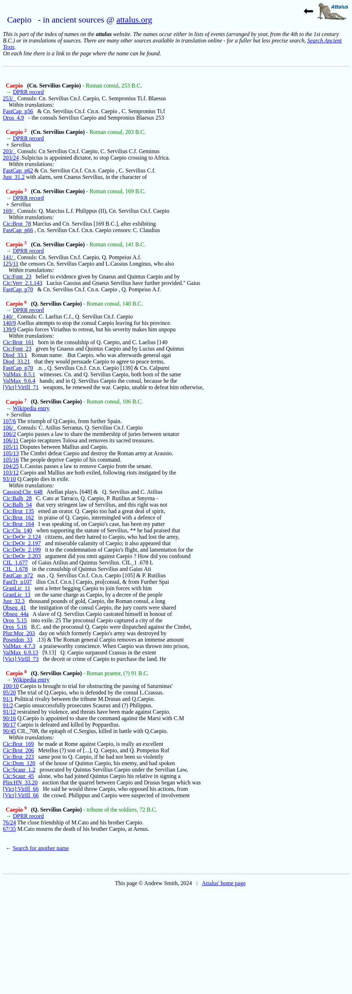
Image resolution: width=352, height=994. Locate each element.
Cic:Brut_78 (17, 224)
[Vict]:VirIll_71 (21, 387)
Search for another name (41, 848)
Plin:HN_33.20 (20, 782)
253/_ (9, 98)
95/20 (9, 692)
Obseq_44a (16, 614)
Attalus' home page (224, 883)
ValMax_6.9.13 (20, 652)
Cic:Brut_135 (18, 511)
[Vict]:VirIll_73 (21, 659)
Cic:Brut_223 (18, 757)
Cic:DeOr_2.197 (22, 543)
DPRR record (28, 92)
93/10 (9, 479)
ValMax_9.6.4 (19, 381)
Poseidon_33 (17, 640)
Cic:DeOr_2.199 (22, 550)
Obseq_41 (14, 607)
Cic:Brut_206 (18, 750)
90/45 (9, 731)
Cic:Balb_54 (17, 505)
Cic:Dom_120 (19, 763)
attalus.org (134, 19)
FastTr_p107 (17, 582)
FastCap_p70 (18, 289)
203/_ (9, 151)
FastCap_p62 (18, 170)
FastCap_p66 (18, 230)
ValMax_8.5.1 (19, 374)
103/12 (11, 473)
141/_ (9, 257)
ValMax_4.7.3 (19, 646)
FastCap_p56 (18, 111)
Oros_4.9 (13, 118)
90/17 (9, 725)
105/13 (11, 453)
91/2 (8, 705)
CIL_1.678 (15, 569)
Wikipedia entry (31, 408)
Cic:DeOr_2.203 (22, 556)
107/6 (9, 421)
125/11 (11, 264)
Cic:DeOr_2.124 (22, 537)
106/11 (11, 440)
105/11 (11, 447)
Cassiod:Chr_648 (22, 492)
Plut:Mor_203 (19, 633)
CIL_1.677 (15, 562)
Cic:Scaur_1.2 (19, 770)
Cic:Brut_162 (18, 517)
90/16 (9, 718)
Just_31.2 (14, 177)
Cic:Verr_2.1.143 (22, 283)
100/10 (11, 686)
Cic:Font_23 (17, 276)
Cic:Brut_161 (18, 342)
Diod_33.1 (15, 355)
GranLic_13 (16, 595)
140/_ (9, 316)
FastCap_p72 (18, 575)
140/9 (9, 323)
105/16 (11, 460)
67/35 (9, 829)
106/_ (9, 428)
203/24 (11, 158)
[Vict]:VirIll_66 (21, 789)
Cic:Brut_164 (18, 524)
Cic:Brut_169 (18, 744)
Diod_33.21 (16, 361)
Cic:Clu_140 (17, 530)
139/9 (9, 329)
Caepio (15, 85)
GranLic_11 (16, 588)
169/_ (9, 211)
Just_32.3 (14, 601)
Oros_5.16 (15, 627)
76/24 (9, 822)
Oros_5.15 (15, 620)
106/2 (9, 434)
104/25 (11, 466)
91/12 (9, 712)
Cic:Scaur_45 (18, 776)
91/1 (8, 699)
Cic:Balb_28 (17, 498)
